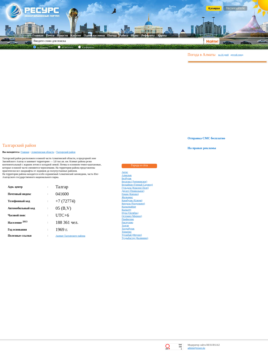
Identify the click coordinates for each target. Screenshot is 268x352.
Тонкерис (126, 231)
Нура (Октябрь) (130, 212)
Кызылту (126, 209)
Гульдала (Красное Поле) (135, 187)
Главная (25, 152)
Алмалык (126, 175)
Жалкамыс (127, 197)
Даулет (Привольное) (133, 191)
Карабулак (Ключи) (132, 200)
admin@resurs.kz (196, 348)
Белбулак (126, 178)
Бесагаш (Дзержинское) (134, 181)
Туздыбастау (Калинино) (135, 238)
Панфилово (128, 219)
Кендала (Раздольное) (133, 203)
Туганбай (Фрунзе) (132, 234)
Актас (125, 172)
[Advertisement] (42, 95)
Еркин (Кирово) (130, 194)
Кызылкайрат (129, 206)
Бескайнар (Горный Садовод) (137, 184)
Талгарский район (65, 152)
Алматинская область (42, 152)
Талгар (125, 225)
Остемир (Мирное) (132, 216)
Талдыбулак (128, 228)
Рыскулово (127, 222)
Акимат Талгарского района (70, 235)
